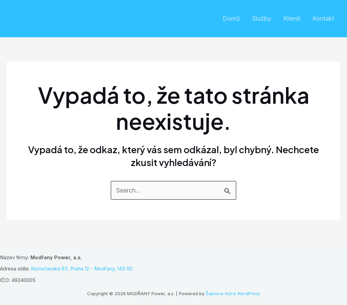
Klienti (291, 18)
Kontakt (323, 18)
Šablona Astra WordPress (233, 293)
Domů (231, 18)
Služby (261, 18)
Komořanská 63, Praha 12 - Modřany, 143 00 (81, 269)
